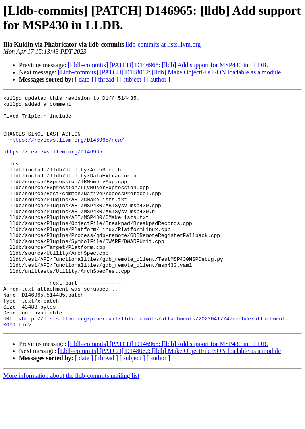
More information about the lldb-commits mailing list (71, 422)
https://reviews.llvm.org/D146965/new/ (67, 149)
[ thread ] (106, 79)
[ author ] (158, 79)
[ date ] (84, 79)
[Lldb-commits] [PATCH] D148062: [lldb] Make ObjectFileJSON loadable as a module (169, 72)
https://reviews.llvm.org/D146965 (52, 163)
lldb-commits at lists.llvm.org (163, 44)
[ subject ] (132, 79)
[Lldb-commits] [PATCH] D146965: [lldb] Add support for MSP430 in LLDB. (168, 65)
